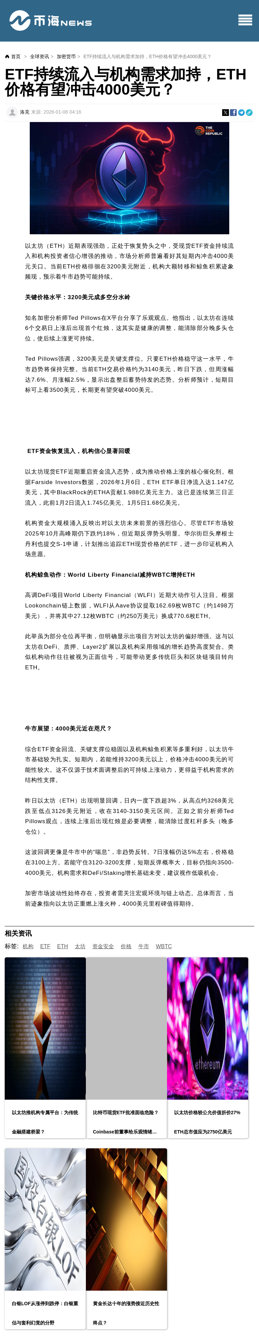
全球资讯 (39, 56)
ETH (62, 946)
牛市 (143, 946)
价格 (126, 946)
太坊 (80, 946)
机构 (28, 946)
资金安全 (103, 946)
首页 (16, 56)
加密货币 (66, 56)
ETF (45, 946)
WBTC (164, 946)
